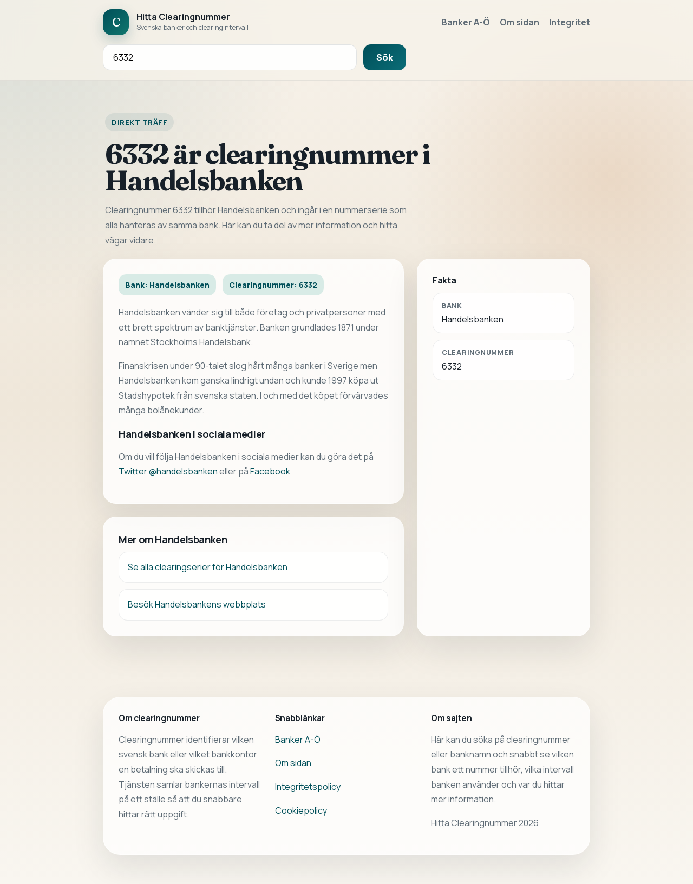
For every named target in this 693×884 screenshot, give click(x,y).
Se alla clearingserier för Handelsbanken (207, 567)
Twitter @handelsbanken (168, 471)
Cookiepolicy (301, 810)
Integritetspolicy (308, 787)
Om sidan (519, 22)
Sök (384, 57)
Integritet (569, 22)
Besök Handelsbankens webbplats (197, 604)
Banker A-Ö (465, 22)
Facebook (270, 471)
